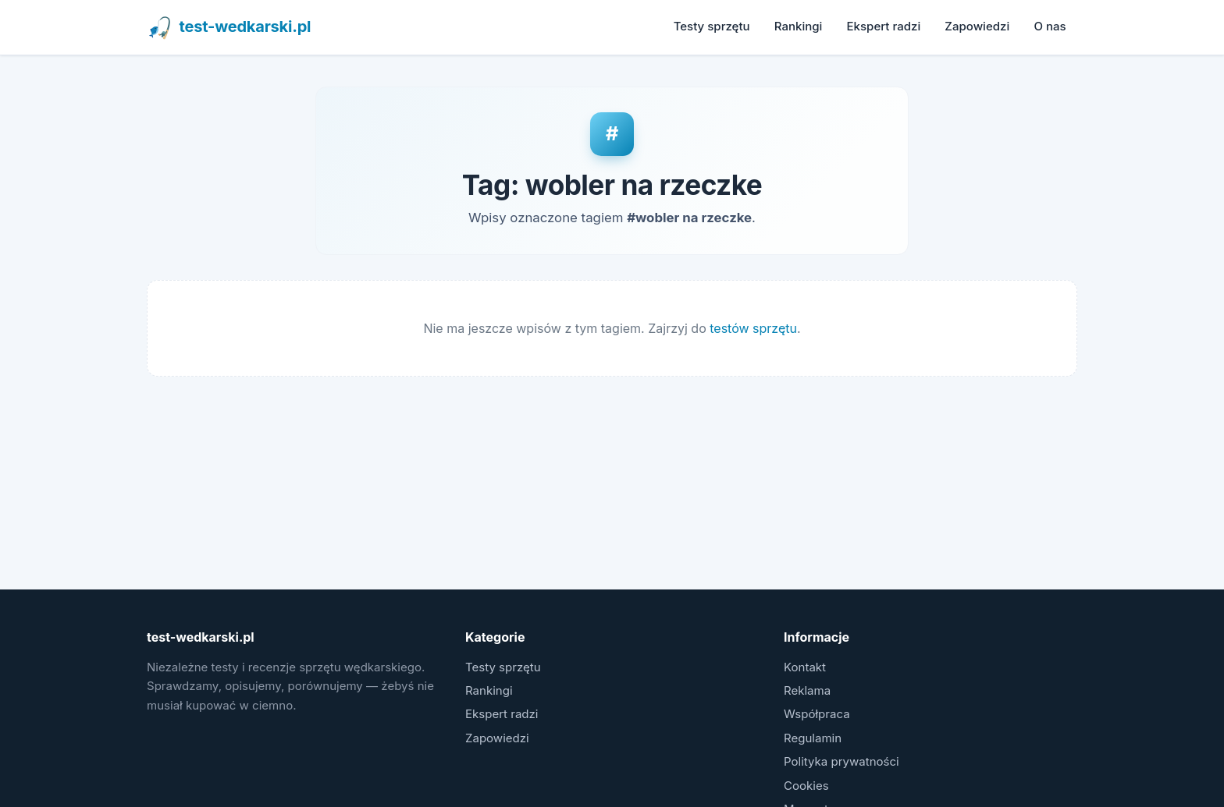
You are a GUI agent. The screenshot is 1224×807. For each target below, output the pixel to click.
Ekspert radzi (884, 26)
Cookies (806, 785)
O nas (1050, 26)
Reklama (807, 690)
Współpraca (817, 713)
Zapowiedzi (977, 26)
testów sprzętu (753, 328)
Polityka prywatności (841, 761)
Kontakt (805, 667)
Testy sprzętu (712, 26)
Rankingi (798, 26)
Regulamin (813, 738)
